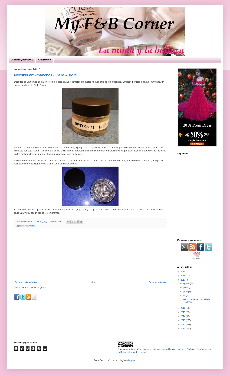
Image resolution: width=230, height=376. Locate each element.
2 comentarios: (56, 221)
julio (185, 287)
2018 (183, 275)
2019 (183, 271)
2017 (183, 280)
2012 (183, 324)
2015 (183, 312)
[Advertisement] (90, 255)
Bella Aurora (29, 226)
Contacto (44, 59)
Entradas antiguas (157, 282)
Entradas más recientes (26, 282)
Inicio (93, 282)
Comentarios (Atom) (36, 287)
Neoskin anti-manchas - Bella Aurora (45, 75)
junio (185, 291)
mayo (186, 295)
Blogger (131, 360)
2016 (183, 308)
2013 (183, 320)
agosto (186, 283)
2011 (183, 328)
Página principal (22, 59)
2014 (183, 316)
